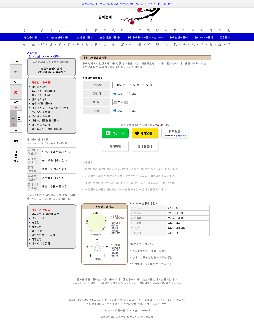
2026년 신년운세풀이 (58, 37)
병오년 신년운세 (41, 95)
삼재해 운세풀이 (41, 124)
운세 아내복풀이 (204, 37)
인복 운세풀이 (85, 37)
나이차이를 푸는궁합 (43, 235)
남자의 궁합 (38, 218)
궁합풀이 (225, 37)
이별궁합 (37, 239)
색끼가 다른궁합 (41, 243)
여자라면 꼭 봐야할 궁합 (45, 213)
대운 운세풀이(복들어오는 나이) (145, 37)
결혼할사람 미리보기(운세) (47, 128)
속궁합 (35, 222)
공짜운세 (105, 17)
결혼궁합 (37, 230)
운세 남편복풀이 (178, 37)
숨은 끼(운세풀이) (110, 37)
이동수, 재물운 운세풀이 (45, 120)
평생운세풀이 (31, 37)
